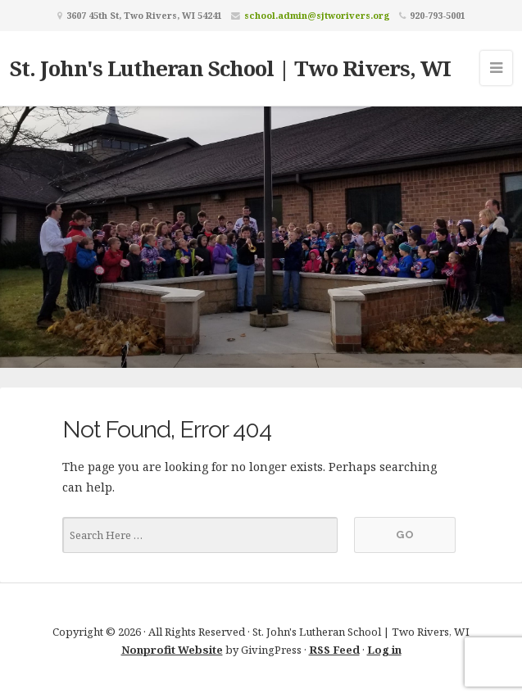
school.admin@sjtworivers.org (317, 15)
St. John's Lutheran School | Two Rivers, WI (230, 68)
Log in (384, 649)
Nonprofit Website (172, 649)
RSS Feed (334, 649)
